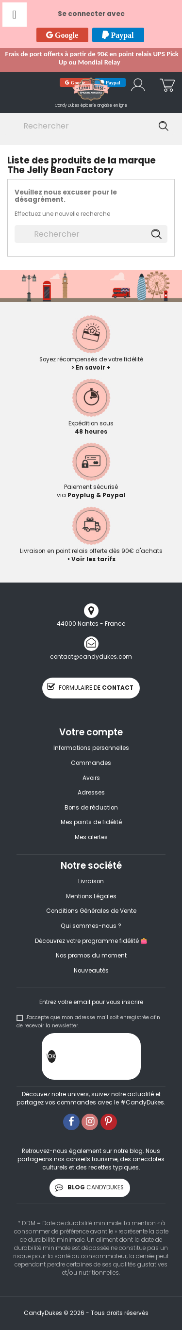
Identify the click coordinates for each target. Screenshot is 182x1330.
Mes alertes (91, 837)
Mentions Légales (91, 896)
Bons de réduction (91, 807)
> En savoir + (91, 368)
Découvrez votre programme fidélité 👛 (91, 941)
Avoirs (91, 778)
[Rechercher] (89, 126)
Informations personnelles (91, 748)
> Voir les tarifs (91, 559)
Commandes (91, 763)
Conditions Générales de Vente (91, 911)
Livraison (91, 881)
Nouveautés (91, 970)
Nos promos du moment (91, 955)
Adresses (91, 792)
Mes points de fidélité (91, 822)
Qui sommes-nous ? (91, 926)
